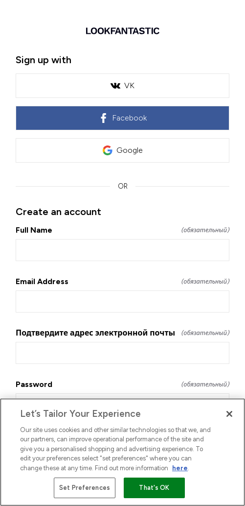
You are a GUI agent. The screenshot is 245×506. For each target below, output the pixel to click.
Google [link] (123, 150)
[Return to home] (122, 31)
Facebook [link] (122, 118)
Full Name (122, 230)
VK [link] (122, 86)
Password (122, 384)
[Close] (229, 414)
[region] (122, 452)
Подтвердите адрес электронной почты (122, 332)
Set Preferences (84, 487)
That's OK (154, 487)
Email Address (122, 281)
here (180, 468)
